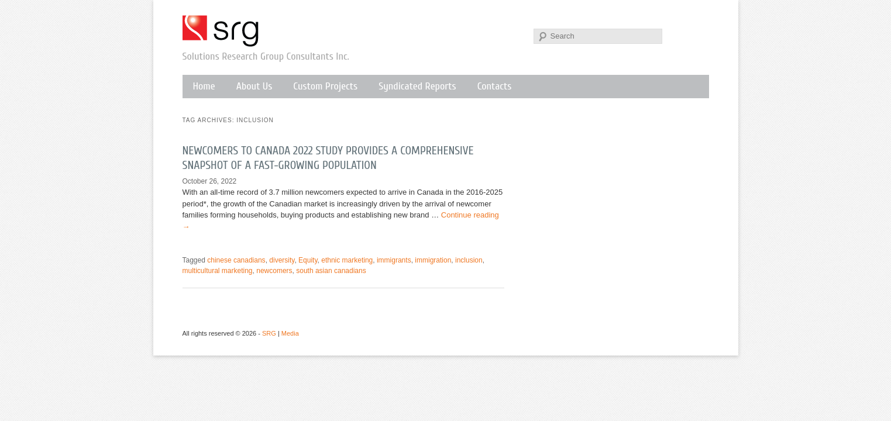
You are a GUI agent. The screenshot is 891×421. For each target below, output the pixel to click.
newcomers (274, 271)
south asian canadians (331, 271)
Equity (307, 260)
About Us (254, 86)
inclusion (469, 260)
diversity (281, 260)
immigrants (394, 260)
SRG (221, 31)
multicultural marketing (218, 271)
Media (290, 333)
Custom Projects (325, 86)
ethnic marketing (347, 260)
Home (204, 86)
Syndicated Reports (417, 86)
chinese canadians (236, 260)
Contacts (494, 86)
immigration (433, 260)
